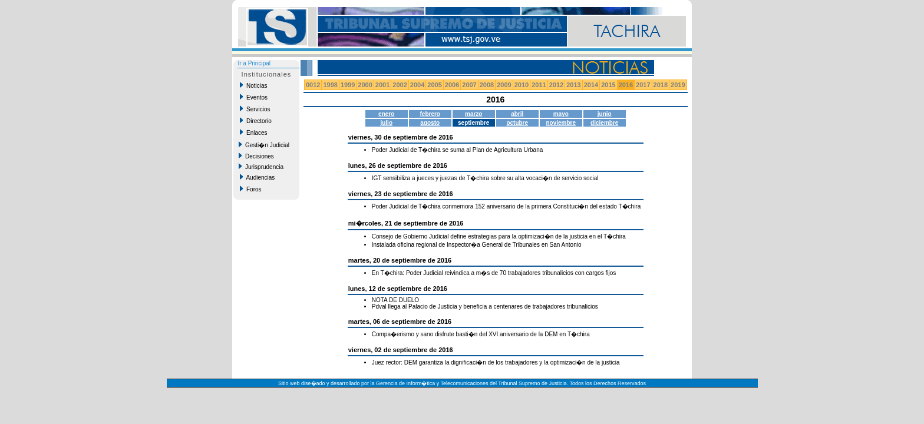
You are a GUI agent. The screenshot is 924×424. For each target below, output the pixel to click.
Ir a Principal (253, 63)
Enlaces (253, 132)
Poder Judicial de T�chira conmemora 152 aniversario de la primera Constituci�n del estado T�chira (506, 206)
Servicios (255, 108)
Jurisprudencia (261, 166)
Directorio (255, 120)
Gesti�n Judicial (264, 144)
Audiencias (257, 177)
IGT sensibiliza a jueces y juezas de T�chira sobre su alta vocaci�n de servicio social (485, 178)
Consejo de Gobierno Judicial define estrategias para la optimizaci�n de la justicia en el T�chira (499, 236)
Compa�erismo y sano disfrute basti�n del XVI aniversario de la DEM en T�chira (481, 334)
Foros (250, 189)
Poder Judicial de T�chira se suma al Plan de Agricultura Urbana (457, 150)
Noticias (253, 85)
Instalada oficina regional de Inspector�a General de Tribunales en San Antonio (477, 244)
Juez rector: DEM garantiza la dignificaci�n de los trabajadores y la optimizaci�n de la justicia (496, 362)
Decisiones (256, 156)
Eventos (254, 97)
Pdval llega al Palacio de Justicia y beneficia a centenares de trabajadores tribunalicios (485, 306)
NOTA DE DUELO (395, 300)
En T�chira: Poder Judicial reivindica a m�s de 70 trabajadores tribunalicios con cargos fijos (494, 273)
